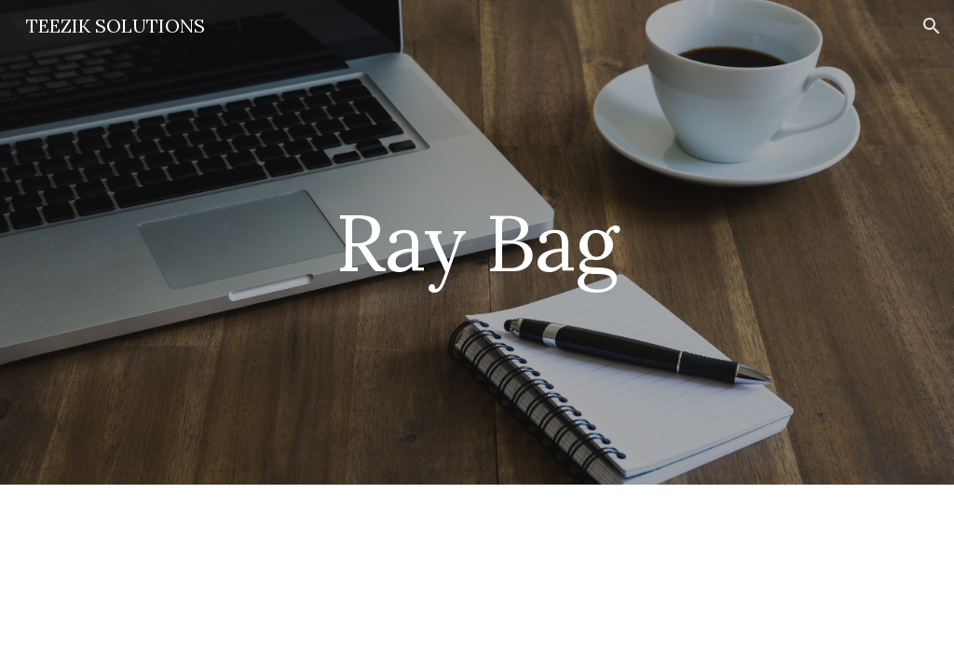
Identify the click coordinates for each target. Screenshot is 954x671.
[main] (476, 242)
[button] (931, 26)
